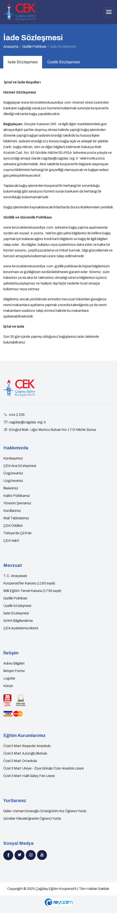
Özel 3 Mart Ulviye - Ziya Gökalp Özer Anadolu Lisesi (43, 768)
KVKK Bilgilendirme (18, 621)
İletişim (11, 652)
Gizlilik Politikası (34, 46)
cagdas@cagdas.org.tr (59, 158)
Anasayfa (10, 46)
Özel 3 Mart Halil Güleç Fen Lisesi (29, 776)
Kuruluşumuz (13, 458)
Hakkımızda (15, 447)
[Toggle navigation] (109, 12)
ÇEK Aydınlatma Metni (20, 628)
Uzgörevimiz (13, 481)
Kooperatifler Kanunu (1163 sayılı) (29, 583)
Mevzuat (12, 565)
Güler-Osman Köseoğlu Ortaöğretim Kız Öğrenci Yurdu (44, 811)
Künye (8, 686)
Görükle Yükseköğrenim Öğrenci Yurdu (32, 818)
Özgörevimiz (13, 473)
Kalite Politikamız (16, 496)
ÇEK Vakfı (11, 540)
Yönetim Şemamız (17, 503)
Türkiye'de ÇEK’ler (17, 533)
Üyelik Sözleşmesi (63, 62)
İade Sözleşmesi (63, 46)
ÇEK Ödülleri (13, 525)
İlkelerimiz (10, 488)
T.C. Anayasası (15, 576)
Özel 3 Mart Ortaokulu (20, 761)
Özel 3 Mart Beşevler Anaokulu (27, 746)
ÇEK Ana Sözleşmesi (19, 466)
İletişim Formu (14, 671)
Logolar (9, 678)
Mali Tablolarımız (16, 518)
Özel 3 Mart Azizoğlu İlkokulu (25, 753)
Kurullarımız (12, 511)
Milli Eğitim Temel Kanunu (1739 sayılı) (32, 591)
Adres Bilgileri (13, 663)
